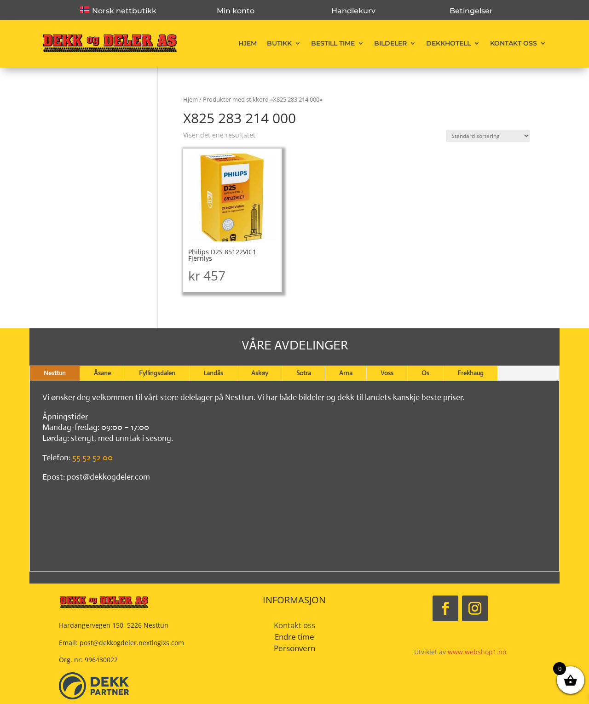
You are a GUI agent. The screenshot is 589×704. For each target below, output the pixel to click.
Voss (387, 373)
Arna (345, 373)
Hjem (247, 43)
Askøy (259, 373)
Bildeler (390, 43)
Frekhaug (470, 373)
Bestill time (333, 43)
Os (425, 373)
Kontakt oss (513, 43)
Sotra (303, 373)
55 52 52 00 (92, 457)
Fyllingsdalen (157, 373)
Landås (213, 373)
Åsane (102, 373)
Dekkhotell (448, 43)
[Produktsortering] (488, 136)
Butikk (279, 43)
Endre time (294, 636)
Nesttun (55, 373)
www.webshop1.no (477, 651)
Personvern (294, 648)
